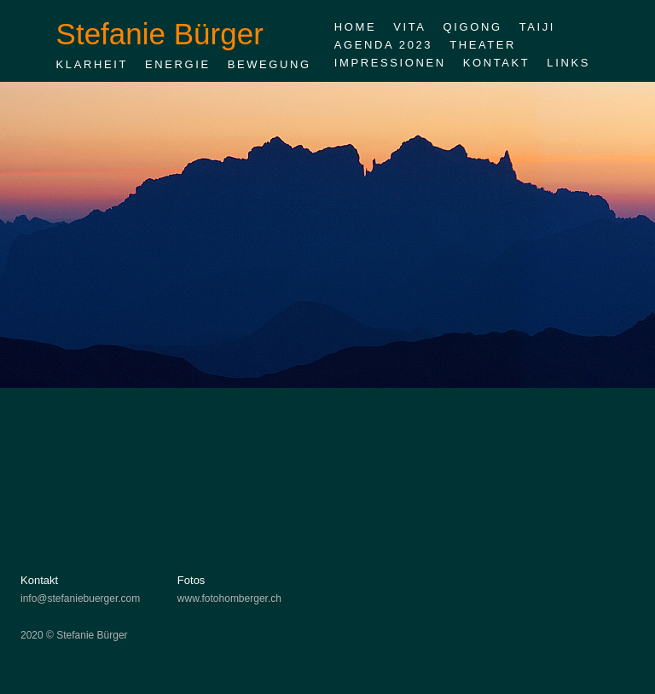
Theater (482, 44)
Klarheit (92, 64)
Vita (409, 26)
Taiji (537, 26)
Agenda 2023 (383, 44)
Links (568, 62)
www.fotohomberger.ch (229, 598)
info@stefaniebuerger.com (80, 598)
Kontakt (496, 62)
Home (355, 26)
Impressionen (390, 62)
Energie (178, 64)
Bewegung (269, 64)
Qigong (472, 26)
